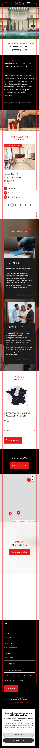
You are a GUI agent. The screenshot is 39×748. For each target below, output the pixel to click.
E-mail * (7, 654)
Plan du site (18, 733)
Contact (37, 214)
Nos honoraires (10, 733)
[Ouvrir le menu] (29, 3)
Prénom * (8, 633)
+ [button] (32, 476)
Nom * (7, 623)
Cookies (29, 735)
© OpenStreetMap (30, 521)
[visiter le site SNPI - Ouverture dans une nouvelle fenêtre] (19, 714)
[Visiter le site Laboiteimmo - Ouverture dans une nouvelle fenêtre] (19, 741)
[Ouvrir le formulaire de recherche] (6, 3)
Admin (9, 735)
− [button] (32, 479)
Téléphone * (9, 643)
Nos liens (14, 735)
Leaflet (15, 521)
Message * (9, 664)
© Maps (21, 521)
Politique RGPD (22, 735)
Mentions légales (28, 733)
